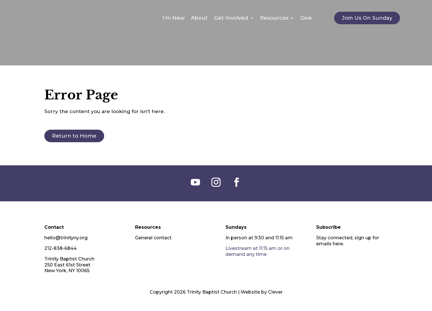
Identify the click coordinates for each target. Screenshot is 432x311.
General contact (153, 237)
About (199, 18)
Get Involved (231, 18)
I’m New (174, 18)
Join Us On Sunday (367, 18)
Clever (275, 292)
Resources (274, 18)
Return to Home (74, 136)
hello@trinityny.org (66, 237)
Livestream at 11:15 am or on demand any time (257, 251)
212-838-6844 (60, 248)
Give (306, 18)
